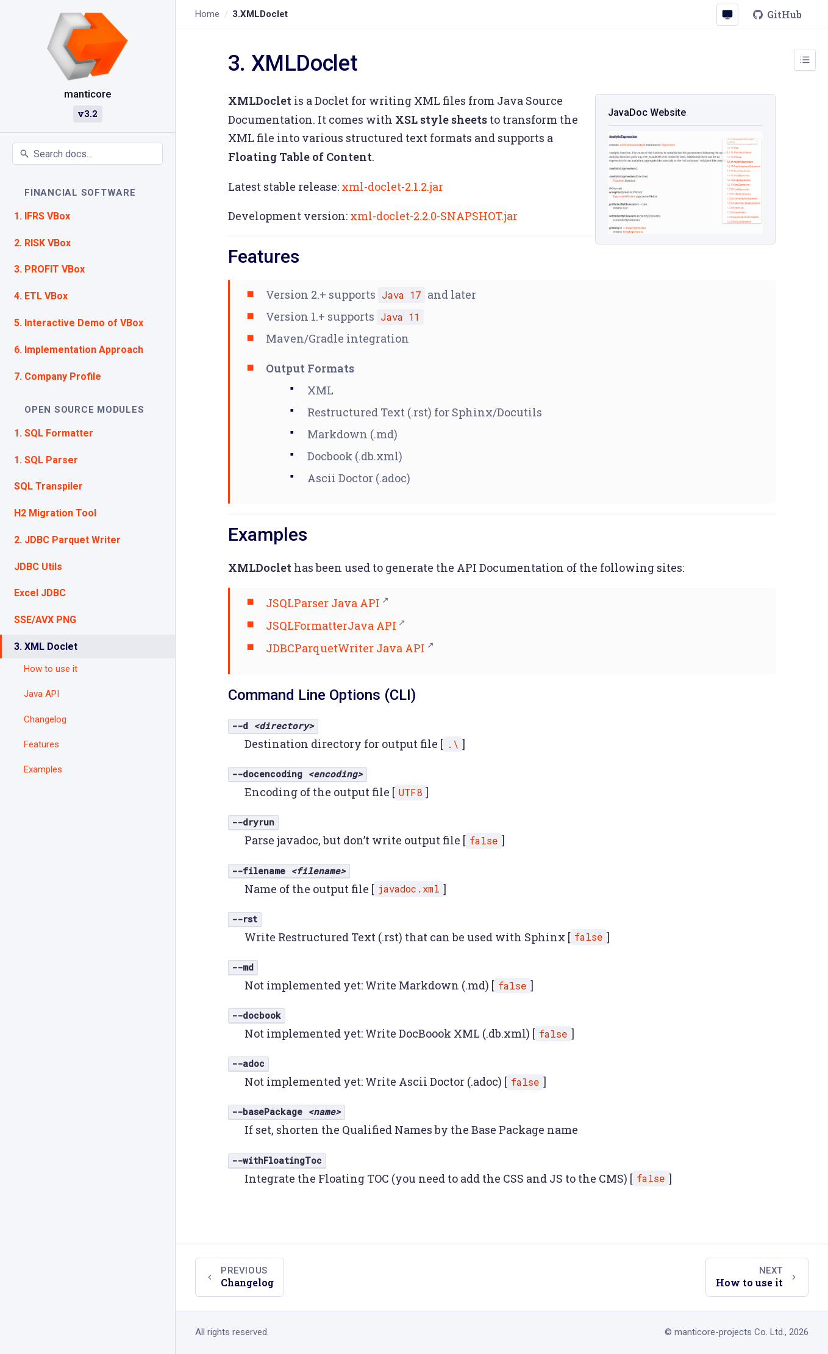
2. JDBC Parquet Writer (67, 540)
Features (41, 744)
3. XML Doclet (45, 646)
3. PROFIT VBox (49, 269)
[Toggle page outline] (805, 60)
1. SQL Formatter (53, 433)
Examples (43, 769)
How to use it (50, 668)
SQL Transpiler (48, 486)
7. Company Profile (57, 376)
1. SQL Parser (46, 460)
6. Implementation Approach (78, 349)
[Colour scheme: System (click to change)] (727, 15)
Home (207, 14)
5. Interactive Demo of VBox (78, 323)
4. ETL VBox (41, 296)
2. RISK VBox (42, 243)
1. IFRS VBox (42, 216)
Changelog (45, 719)
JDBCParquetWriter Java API (345, 648)
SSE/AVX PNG (45, 619)
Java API (41, 693)
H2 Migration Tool (55, 513)
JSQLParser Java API (323, 603)
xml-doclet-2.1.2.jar (392, 186)
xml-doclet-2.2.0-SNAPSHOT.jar (434, 215)
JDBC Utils (38, 566)
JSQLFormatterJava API (331, 625)
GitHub (777, 14)
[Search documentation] (87, 153)
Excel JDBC (40, 593)
